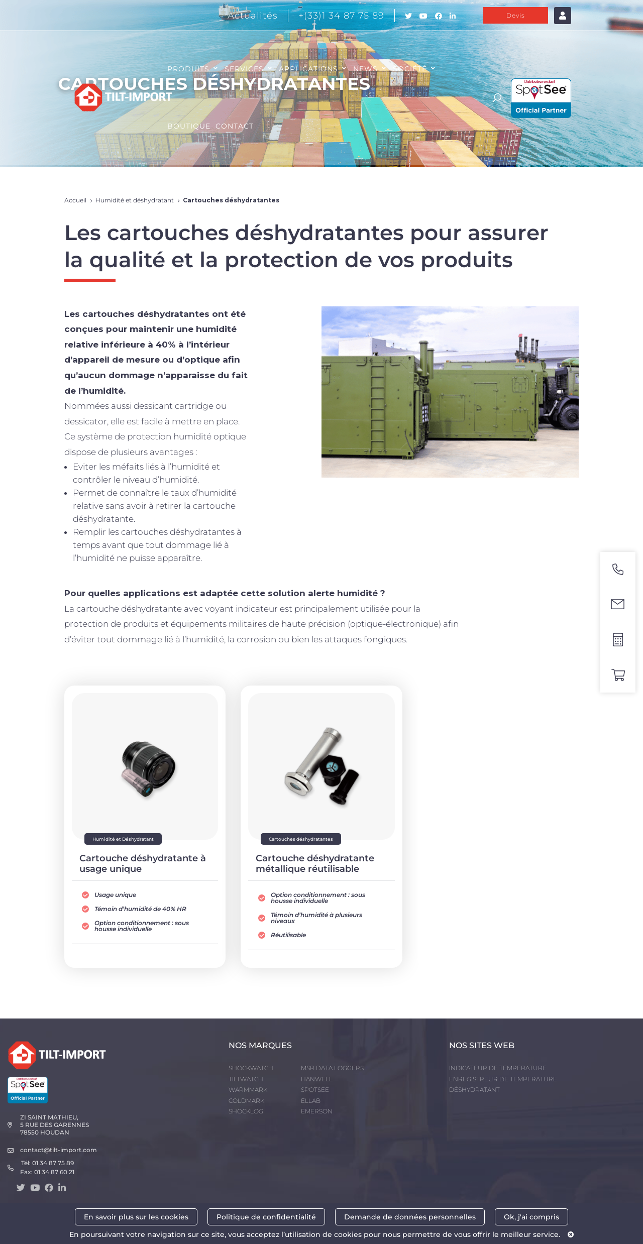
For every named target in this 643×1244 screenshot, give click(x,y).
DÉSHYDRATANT (474, 1089)
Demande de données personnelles (410, 1216)
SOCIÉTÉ (410, 68)
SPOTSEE (315, 1089)
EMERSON (317, 1111)
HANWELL (317, 1079)
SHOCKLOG (246, 1111)
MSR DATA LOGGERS (332, 1068)
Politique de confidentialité (266, 1216)
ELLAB (310, 1100)
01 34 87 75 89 (53, 1163)
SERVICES (244, 68)
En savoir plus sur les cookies (136, 1216)
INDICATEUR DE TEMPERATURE (498, 1068)
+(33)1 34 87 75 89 (341, 15)
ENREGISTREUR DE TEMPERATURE (503, 1079)
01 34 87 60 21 (54, 1172)
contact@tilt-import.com (58, 1150)
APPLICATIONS (308, 68)
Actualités (253, 15)
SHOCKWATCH (251, 1068)
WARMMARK (248, 1089)
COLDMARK (246, 1100)
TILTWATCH (246, 1079)
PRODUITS (188, 68)
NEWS (365, 68)
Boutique (188, 126)
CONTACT (235, 126)
